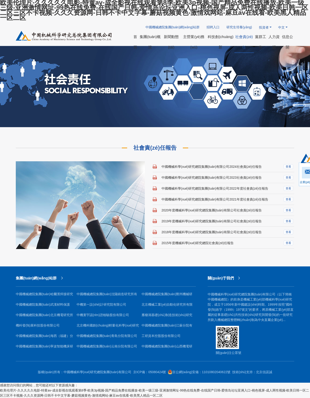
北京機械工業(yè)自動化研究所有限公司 (167, 306)
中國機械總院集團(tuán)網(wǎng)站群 (172, 27)
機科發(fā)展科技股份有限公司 (38, 325)
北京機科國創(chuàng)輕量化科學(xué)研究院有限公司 (108, 327)
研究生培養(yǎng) (239, 27)
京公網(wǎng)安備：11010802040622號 (199, 372)
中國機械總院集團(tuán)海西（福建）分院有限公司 (44, 337)
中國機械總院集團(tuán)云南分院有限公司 (107, 346)
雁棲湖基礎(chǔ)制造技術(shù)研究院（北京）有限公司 (167, 316)
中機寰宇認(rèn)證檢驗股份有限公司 (103, 315)
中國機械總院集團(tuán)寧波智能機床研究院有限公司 (44, 348)
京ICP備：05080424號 (149, 372)
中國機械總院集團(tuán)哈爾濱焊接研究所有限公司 (44, 295)
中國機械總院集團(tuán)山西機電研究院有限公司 (167, 348)
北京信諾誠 (264, 372)
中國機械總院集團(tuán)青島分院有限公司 (107, 336)
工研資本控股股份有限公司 (161, 336)
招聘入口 (213, 27)
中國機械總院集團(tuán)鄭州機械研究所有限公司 (167, 295)
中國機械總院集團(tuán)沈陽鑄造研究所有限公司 (107, 295)
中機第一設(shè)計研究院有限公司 (101, 304)
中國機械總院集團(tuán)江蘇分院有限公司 (167, 327)
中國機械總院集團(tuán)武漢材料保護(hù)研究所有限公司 (43, 306)
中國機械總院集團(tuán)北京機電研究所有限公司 (44, 316)
